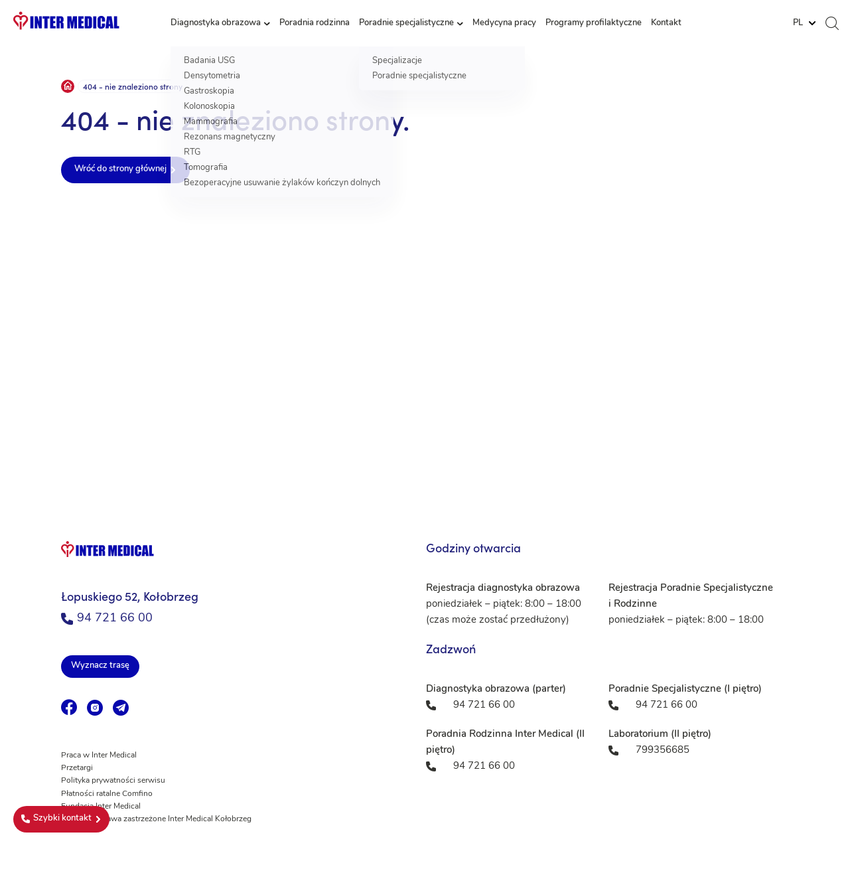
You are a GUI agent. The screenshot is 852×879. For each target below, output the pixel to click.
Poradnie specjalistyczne (406, 23)
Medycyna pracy (504, 23)
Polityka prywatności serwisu (113, 781)
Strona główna (67, 86)
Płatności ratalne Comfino (107, 794)
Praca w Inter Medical (99, 755)
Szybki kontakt (56, 818)
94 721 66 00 (107, 618)
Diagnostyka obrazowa (216, 23)
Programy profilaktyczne (593, 23)
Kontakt (666, 23)
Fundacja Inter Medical (101, 807)
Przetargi (77, 768)
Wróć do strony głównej (120, 169)
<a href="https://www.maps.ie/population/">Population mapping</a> (426, 349)
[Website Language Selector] (804, 23)
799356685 (662, 751)
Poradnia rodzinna (314, 23)
